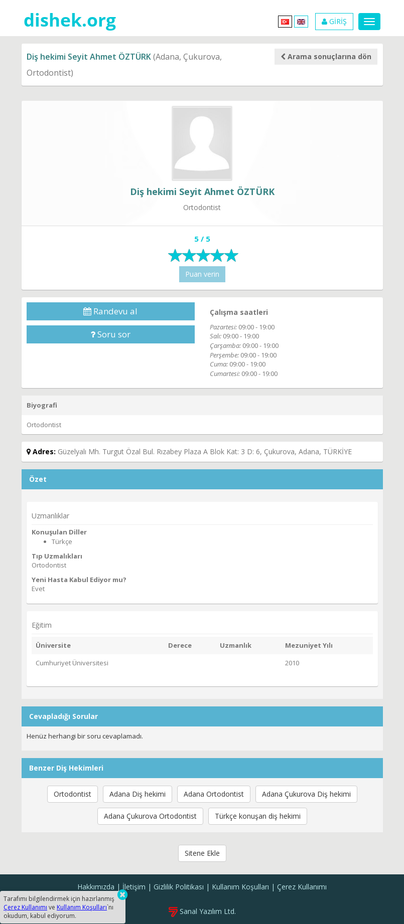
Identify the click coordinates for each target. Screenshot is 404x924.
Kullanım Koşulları (240, 886)
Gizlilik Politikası (179, 886)
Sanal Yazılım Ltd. (202, 911)
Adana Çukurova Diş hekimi (306, 794)
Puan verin (202, 274)
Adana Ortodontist (214, 794)
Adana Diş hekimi (137, 794)
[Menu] (369, 21)
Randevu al (110, 311)
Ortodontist (72, 794)
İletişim (134, 886)
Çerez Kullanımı (302, 886)
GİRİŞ (334, 21)
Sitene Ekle (202, 853)
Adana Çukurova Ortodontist (150, 816)
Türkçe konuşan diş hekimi (258, 816)
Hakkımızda (95, 886)
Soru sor (110, 334)
